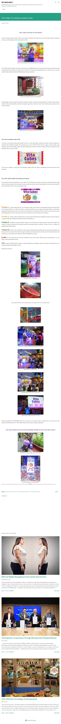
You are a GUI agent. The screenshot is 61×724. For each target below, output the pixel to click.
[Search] (55, 2)
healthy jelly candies (19, 491)
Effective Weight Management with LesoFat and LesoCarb (24, 577)
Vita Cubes (31, 491)
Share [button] (56, 491)
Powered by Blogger (30, 720)
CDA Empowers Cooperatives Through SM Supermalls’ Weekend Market (29, 638)
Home (3, 9)
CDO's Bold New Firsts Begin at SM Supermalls (19, 699)
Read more (56, 590)
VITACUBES (37, 491)
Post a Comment (10, 590)
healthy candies (9, 491)
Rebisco (27, 491)
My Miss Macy (7, 2)
